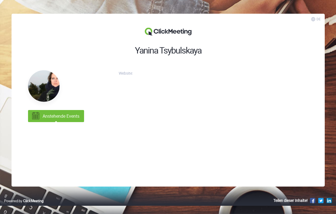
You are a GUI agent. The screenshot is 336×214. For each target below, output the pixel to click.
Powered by (23, 200)
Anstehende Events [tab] (55, 116)
